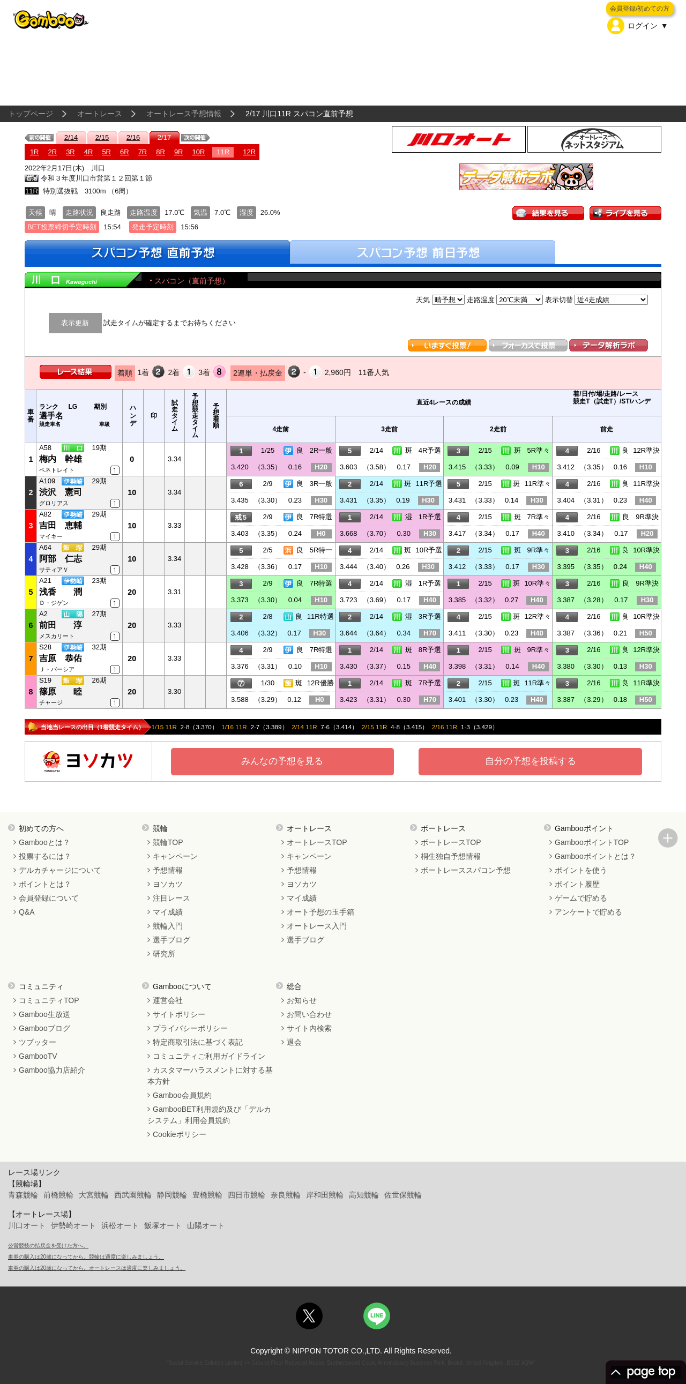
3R (70, 152)
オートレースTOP (317, 842)
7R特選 (321, 517)
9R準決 (647, 517)
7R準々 (538, 517)
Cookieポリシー (179, 1134)
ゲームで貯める (581, 898)
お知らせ (302, 1000)
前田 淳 (60, 625)
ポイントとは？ (45, 884)
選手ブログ (171, 940)
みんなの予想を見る (282, 761)
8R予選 (430, 650)
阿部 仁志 (60, 558)
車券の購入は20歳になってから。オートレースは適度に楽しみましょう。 (96, 1268)
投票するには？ (45, 856)
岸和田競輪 (325, 1195)
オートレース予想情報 (183, 113)
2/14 (71, 137)
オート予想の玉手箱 (320, 912)
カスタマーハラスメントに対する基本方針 (210, 1076)
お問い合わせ (309, 1014)
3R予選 (430, 616)
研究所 (164, 953)
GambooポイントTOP (592, 842)
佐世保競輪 (403, 1195)
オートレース (99, 113)
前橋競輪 (58, 1195)
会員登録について (49, 898)
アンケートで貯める (588, 912)
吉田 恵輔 (60, 525)
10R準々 (537, 583)
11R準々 (537, 484)
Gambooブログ (44, 1028)
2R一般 (321, 450)
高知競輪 (364, 1195)
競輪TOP (168, 842)
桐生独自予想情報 (451, 856)
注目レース (171, 898)
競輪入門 (168, 926)
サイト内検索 (309, 1028)
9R (178, 152)
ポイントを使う (581, 870)
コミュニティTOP (49, 1000)
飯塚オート (163, 1225)
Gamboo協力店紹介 (52, 1070)
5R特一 (321, 550)
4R (88, 152)
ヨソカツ (168, 884)
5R (106, 152)
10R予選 (429, 550)
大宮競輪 (94, 1195)
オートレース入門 (317, 926)
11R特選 (320, 616)
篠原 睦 (60, 691)
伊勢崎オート (73, 1225)
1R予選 (430, 517)
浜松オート (120, 1225)
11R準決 (646, 484)
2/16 (133, 137)
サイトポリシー (179, 1014)
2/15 (102, 137)
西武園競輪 (133, 1195)
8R (160, 152)
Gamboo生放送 (44, 1014)
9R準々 (538, 550)
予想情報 (168, 870)
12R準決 (646, 450)
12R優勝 (320, 683)
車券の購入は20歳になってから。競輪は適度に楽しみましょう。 (86, 1257)
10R (198, 152)
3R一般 (321, 484)
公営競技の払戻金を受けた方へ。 (48, 1245)
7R (142, 152)
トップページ (30, 113)
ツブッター (37, 1042)
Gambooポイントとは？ (595, 856)
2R (52, 152)
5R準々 (538, 450)
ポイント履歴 (577, 884)
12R (249, 152)
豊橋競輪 (207, 1195)
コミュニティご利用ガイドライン (209, 1056)
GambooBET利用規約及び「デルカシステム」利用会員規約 (209, 1115)
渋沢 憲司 (60, 492)
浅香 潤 (60, 591)
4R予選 (430, 450)
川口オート (27, 1225)
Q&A (27, 912)
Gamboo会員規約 (182, 1095)
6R (124, 152)
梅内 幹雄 (60, 458)
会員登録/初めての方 (639, 8)
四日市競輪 (246, 1195)
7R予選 (430, 683)
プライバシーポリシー (190, 1028)
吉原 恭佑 (60, 658)
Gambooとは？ (44, 842)
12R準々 (537, 616)
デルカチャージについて (60, 870)
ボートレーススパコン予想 (466, 870)
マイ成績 (168, 912)
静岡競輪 (172, 1195)
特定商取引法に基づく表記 (198, 1042)
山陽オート (206, 1225)
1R (34, 152)
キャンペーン (175, 856)
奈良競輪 (286, 1195)
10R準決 (646, 550)
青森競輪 (23, 1195)
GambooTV (38, 1056)
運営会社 (168, 1000)
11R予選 (429, 484)
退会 (294, 1042)
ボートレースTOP (451, 842)
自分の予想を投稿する (530, 761)
